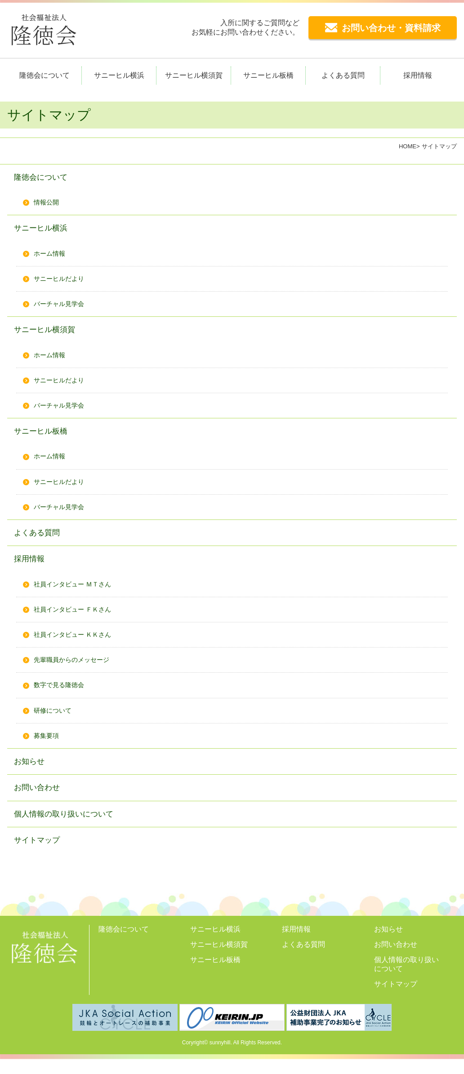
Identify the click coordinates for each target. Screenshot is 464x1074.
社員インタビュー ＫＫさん (78, 644)
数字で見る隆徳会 (62, 695)
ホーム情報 (52, 255)
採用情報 (417, 75)
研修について (55, 721)
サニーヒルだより (62, 281)
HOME (407, 146)
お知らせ (31, 773)
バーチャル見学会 (62, 307)
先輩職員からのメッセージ (77, 670)
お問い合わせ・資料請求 (383, 28)
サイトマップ (39, 854)
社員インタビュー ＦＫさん (78, 618)
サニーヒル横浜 (119, 75)
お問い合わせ (39, 800)
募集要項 (48, 746)
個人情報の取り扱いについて (69, 827)
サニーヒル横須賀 (194, 75)
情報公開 (48, 203)
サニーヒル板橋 (268, 75)
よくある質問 (343, 75)
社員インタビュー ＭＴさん (78, 593)
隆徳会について (44, 75)
